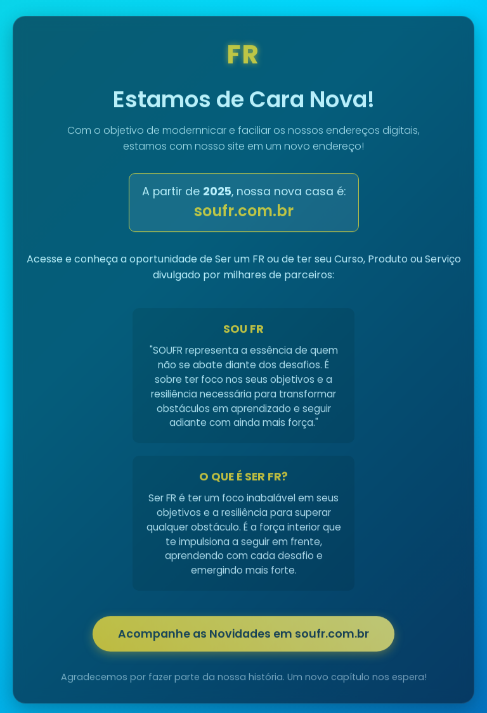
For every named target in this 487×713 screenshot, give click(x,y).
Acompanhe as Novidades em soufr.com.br (243, 635)
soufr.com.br (244, 212)
